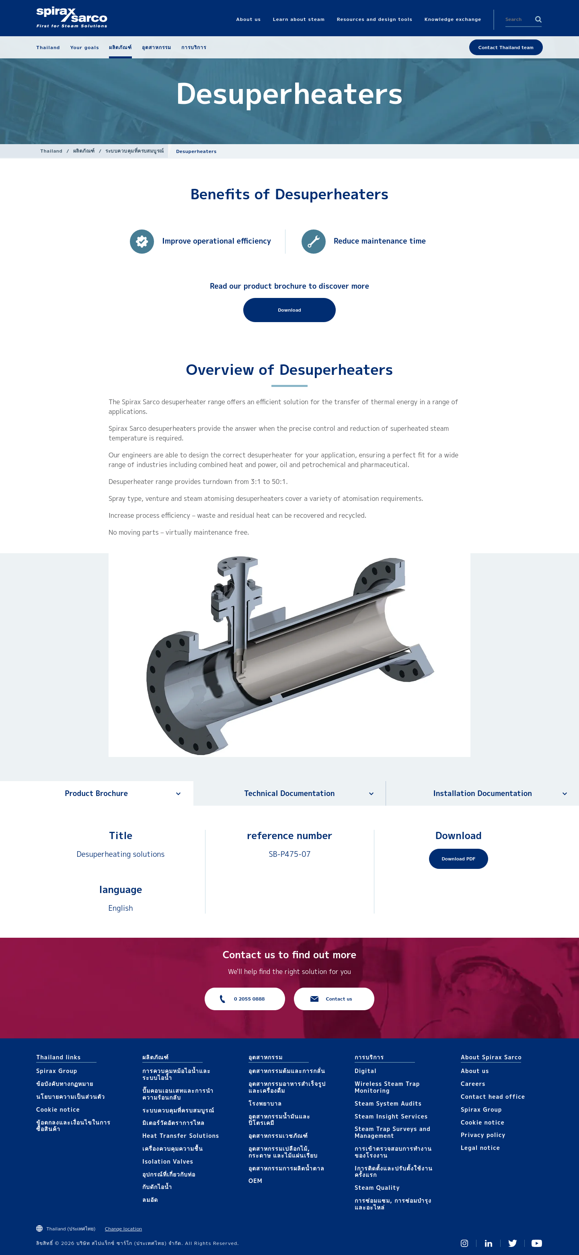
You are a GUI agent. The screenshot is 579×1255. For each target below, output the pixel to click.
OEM (255, 1181)
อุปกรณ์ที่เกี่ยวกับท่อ (168, 1174)
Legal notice (480, 1148)
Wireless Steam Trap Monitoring (387, 1087)
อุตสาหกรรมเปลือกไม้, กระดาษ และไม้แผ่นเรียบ (283, 1152)
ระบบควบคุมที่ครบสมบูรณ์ (134, 150)
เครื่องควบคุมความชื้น (172, 1148)
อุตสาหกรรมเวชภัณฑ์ (278, 1135)
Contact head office (493, 1096)
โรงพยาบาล (265, 1103)
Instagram (464, 1243)
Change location (123, 1228)
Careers (473, 1084)
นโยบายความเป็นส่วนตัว (70, 1096)
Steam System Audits (388, 1103)
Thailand (51, 150)
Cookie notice (58, 1109)
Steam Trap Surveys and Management (393, 1132)
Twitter (513, 1243)
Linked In (488, 1243)
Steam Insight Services (391, 1116)
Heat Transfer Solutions (180, 1135)
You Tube (537, 1243)
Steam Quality (377, 1187)
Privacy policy (483, 1135)
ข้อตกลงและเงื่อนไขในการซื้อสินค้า (73, 1126)
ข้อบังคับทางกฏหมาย (64, 1084)
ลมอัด (150, 1199)
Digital (366, 1071)
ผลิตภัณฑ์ (84, 150)
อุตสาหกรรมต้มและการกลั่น (286, 1071)
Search (538, 19)
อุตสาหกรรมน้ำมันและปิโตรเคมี (279, 1119)
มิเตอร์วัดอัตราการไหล (173, 1123)
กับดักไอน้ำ (157, 1187)
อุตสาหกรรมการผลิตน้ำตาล (286, 1168)
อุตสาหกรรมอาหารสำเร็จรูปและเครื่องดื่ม (287, 1087)
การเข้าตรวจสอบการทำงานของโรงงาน (393, 1152)
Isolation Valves (167, 1161)
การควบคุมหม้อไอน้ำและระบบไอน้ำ (176, 1074)
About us (475, 1071)
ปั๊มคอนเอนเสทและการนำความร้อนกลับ (178, 1094)
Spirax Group (56, 1071)
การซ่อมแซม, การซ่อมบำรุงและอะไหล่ (393, 1204)
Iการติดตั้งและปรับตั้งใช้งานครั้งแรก (394, 1171)
